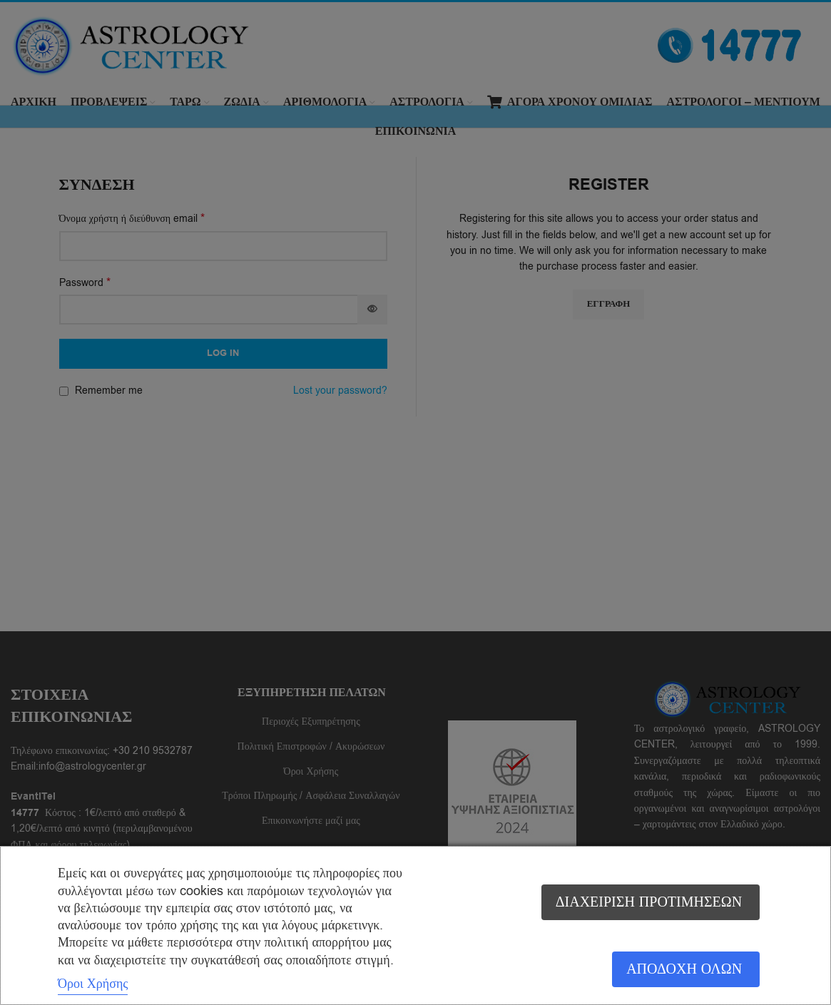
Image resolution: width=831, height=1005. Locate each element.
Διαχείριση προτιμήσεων (648, 902)
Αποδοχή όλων (683, 969)
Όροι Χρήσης (93, 983)
